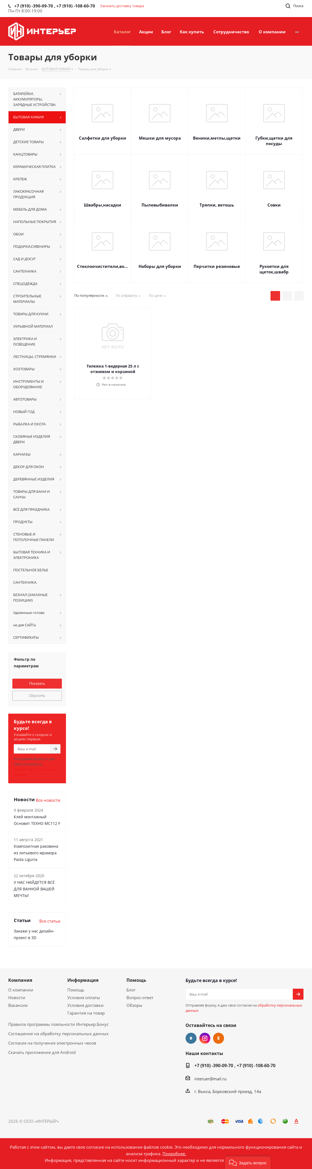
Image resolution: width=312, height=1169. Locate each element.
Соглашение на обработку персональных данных (58, 1033)
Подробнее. (174, 1153)
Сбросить (37, 695)
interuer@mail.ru (210, 1078)
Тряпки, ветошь (217, 205)
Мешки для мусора (160, 138)
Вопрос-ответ (139, 997)
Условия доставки (85, 1005)
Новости (16, 997)
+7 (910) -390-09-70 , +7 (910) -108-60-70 (234, 1065)
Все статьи (49, 921)
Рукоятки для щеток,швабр (274, 268)
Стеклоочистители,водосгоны (102, 266)
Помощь (75, 990)
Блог (131, 990)
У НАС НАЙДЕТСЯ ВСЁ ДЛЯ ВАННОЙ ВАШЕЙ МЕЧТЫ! (34, 889)
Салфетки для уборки (102, 138)
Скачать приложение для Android (42, 1052)
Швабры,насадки (102, 205)
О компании (20, 990)
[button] (248, 1162)
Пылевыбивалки (160, 205)
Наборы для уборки (160, 266)
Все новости (48, 800)
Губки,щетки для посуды (273, 140)
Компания (20, 980)
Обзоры (134, 1005)
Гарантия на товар (86, 1013)
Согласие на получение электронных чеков (52, 1043)
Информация (82, 980)
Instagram (204, 1038)
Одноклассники (218, 1038)
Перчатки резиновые (217, 266)
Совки (274, 205)
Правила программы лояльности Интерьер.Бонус (58, 1024)
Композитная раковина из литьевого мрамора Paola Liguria (36, 853)
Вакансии (18, 1005)
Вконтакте (191, 1038)
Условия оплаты (83, 997)
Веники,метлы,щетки (217, 138)
